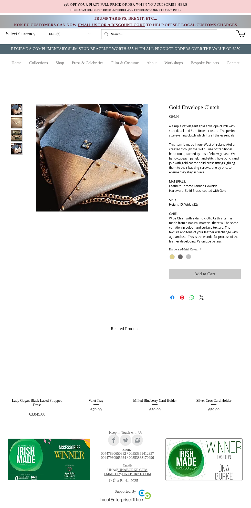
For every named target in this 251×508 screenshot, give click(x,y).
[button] (69, 33)
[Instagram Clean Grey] (137, 440)
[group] (125, 381)
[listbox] (69, 33)
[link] (241, 33)
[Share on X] (201, 297)
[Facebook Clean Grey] (113, 440)
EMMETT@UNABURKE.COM (127, 474)
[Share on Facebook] (172, 297)
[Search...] (158, 34)
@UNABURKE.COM (131, 470)
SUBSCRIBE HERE (172, 4)
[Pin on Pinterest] (182, 297)
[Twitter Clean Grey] (125, 440)
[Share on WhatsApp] (192, 297)
